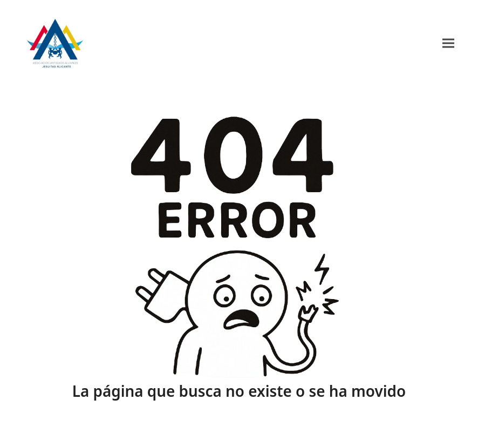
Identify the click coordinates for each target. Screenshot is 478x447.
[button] (448, 43)
